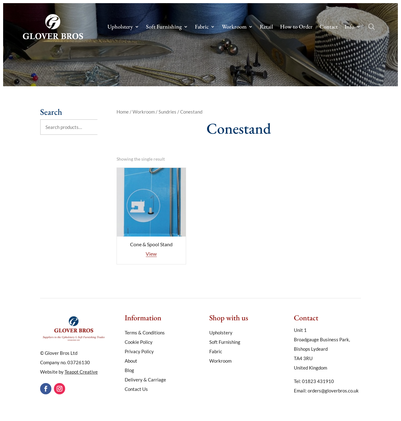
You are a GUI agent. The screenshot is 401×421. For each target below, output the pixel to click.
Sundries (167, 112)
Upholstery (120, 27)
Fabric (202, 27)
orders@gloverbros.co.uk (333, 390)
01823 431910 (318, 381)
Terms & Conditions (145, 332)
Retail (266, 27)
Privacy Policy (139, 351)
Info (349, 27)
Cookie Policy (139, 342)
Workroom (234, 27)
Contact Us (136, 389)
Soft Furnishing (164, 27)
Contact (329, 27)
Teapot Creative (81, 372)
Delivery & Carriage (145, 379)
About (131, 361)
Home (123, 112)
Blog (129, 370)
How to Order (296, 27)
